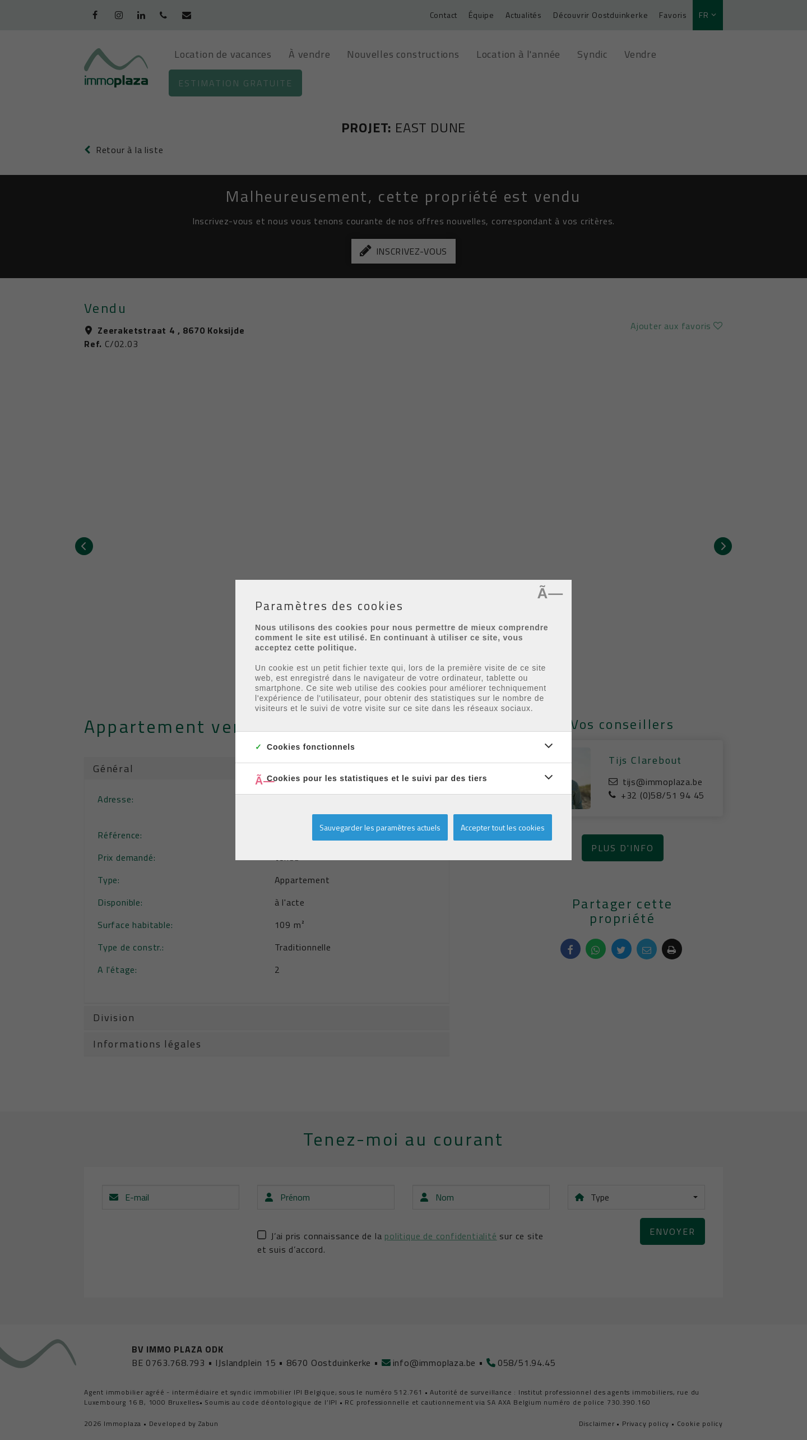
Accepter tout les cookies (503, 827)
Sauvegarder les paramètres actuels (379, 827)
